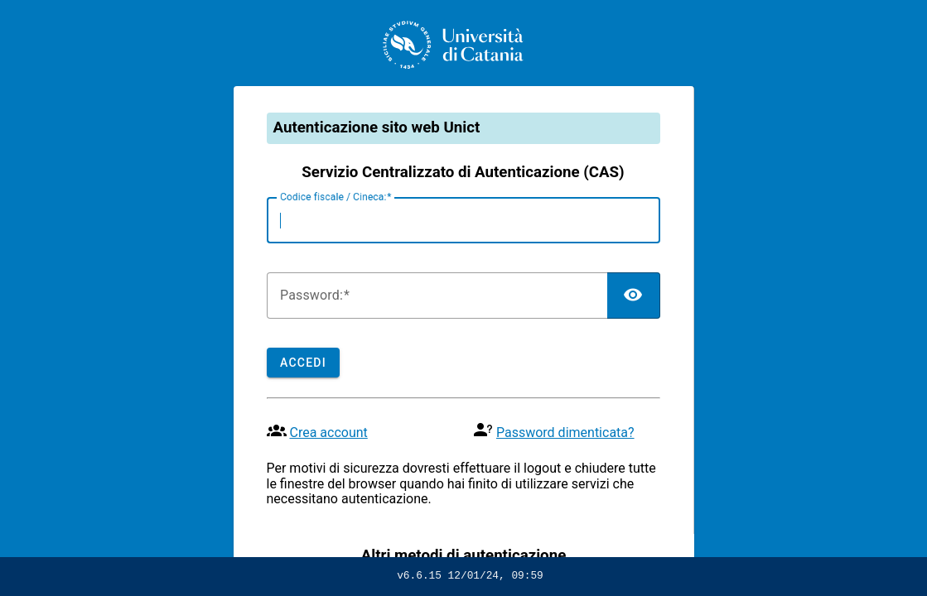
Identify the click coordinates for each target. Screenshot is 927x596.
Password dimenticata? (565, 432)
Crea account (328, 432)
